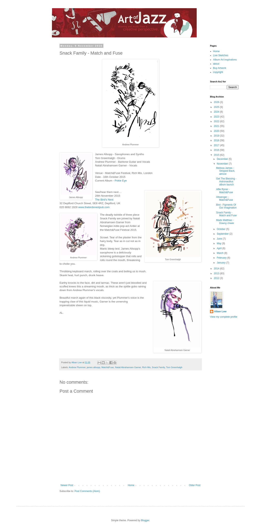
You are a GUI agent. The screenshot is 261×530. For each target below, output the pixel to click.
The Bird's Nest (104, 199)
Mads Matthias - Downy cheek (225, 221)
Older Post (194, 485)
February (222, 257)
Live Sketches (220, 55)
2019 (217, 135)
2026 (217, 102)
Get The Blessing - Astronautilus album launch (226, 181)
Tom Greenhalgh (174, 367)
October (221, 229)
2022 (217, 121)
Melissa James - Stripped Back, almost (225, 171)
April (219, 248)
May (219, 243)
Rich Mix (146, 367)
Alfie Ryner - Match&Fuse (224, 191)
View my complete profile (223, 316)
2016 (217, 150)
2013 (217, 273)
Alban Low (220, 311)
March (220, 253)
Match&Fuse (107, 367)
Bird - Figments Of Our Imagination (226, 206)
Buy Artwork (219, 68)
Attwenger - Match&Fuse (224, 198)
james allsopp (93, 367)
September (223, 233)
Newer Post (67, 485)
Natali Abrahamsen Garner (128, 367)
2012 (217, 278)
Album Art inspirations (225, 59)
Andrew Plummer (77, 367)
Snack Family (158, 367)
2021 (217, 126)
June (220, 238)
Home (131, 485)
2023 (217, 116)
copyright (218, 72)
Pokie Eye (121, 180)
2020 (217, 131)
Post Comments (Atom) (87, 491)
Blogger (145, 520)
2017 (217, 145)
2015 (217, 155)
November (223, 163)
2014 (217, 268)
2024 (217, 111)
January (221, 262)
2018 (217, 140)
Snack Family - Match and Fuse (226, 214)
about (216, 63)
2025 (217, 107)
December (223, 159)
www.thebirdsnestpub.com (94, 207)
